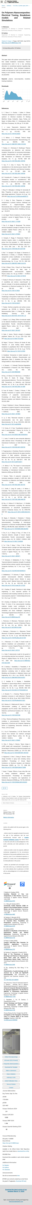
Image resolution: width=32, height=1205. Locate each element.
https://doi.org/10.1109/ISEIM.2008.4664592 (16, 529)
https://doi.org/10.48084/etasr (11, 1143)
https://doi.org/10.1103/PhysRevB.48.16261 (13, 700)
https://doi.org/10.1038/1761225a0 (13, 338)
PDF (5, 788)
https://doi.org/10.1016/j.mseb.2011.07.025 (13, 585)
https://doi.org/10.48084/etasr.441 (11, 617)
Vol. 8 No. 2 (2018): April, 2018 (20, 5)
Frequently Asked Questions (11, 1063)
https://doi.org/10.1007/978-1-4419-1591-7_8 (14, 315)
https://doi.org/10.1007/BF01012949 (11, 627)
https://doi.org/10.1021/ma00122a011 (12, 462)
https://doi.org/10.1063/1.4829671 (11, 556)
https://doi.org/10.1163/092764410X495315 (13, 570)
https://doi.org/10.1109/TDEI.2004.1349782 (13, 161)
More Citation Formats (8, 803)
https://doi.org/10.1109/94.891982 (11, 715)
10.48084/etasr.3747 (9, 949)
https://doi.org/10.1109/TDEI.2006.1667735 (13, 484)
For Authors (6, 1167)
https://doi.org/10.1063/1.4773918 (16, 276)
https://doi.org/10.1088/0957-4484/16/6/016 (14, 263)
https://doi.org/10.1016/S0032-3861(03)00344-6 (15, 434)
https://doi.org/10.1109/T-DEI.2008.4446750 (13, 499)
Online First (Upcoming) (11, 1057)
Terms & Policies (11, 1084)
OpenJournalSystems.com (16, 1201)
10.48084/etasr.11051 (10, 996)
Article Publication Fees (11, 1081)
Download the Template (11, 1067)
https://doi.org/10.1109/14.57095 (16, 351)
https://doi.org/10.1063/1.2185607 (11, 740)
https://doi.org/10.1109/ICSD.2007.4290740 (13, 447)
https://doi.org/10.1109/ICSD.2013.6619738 (13, 248)
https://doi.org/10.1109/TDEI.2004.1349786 (13, 186)
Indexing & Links (11, 1077)
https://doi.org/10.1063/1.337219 (11, 650)
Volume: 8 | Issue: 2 (7, 41)
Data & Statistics (11, 1074)
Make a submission (11, 1070)
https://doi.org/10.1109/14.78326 (11, 290)
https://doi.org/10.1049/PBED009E (11, 372)
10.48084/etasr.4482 (9, 914)
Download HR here (21, 1181)
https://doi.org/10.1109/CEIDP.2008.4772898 (14, 767)
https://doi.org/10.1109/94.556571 (11, 303)
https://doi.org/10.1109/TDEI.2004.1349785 (13, 173)
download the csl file (23, 1151)
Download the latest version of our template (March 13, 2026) (16, 1190)
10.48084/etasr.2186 (9, 1010)
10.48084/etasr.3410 (9, 901)
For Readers (6, 1165)
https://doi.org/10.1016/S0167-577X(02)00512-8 (15, 690)
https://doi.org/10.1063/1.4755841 (11, 234)
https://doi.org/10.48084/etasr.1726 (11, 43)
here (18, 1175)
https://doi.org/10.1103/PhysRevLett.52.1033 (14, 638)
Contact (11, 1087)
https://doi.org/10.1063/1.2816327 (11, 330)
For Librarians (6, 1169)
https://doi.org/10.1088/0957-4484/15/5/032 (14, 144)
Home (3, 5)
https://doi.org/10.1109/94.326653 (11, 133)
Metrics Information (8, 817)
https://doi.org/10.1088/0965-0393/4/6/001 (13, 677)
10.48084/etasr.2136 (9, 937)
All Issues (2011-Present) (11, 1060)
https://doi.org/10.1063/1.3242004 (13, 541)
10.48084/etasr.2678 (9, 926)
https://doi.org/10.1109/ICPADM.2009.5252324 (14, 782)
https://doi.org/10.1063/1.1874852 (11, 414)
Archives (9, 5)
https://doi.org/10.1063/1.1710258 (11, 221)
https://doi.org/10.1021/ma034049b (11, 424)
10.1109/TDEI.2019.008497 (11, 979)
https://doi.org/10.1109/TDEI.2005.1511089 (13, 386)
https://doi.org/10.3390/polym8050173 (17, 196)
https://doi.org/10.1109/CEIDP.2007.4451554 (16, 752)
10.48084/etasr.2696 (9, 964)
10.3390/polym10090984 (10, 1020)
